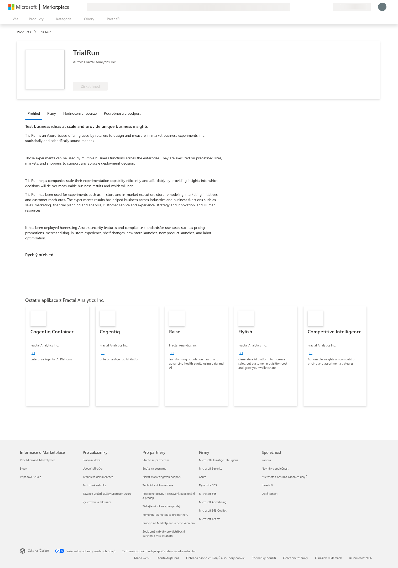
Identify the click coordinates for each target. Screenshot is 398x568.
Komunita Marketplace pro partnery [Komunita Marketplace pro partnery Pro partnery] (165, 515)
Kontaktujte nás (168, 558)
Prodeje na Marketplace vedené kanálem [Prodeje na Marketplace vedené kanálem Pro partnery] (169, 523)
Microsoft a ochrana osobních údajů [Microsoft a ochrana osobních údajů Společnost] (284, 477)
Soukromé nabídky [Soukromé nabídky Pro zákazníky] (94, 485)
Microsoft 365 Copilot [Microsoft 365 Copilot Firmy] (213, 510)
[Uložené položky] (322, 7)
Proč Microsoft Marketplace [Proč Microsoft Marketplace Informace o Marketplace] (37, 460)
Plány (51, 113)
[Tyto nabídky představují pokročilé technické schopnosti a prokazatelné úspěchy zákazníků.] (90, 74)
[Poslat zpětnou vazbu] (310, 7)
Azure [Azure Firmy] (202, 477)
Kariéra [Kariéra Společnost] (266, 460)
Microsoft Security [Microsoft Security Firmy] (210, 468)
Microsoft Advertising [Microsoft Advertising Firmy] (212, 502)
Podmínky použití (264, 558)
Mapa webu (142, 558)
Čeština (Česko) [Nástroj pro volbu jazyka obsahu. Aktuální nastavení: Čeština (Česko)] (38, 550)
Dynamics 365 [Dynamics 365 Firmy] (208, 485)
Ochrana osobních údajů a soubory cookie (215, 558)
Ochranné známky (295, 558)
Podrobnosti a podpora (122, 113)
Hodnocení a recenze (80, 113)
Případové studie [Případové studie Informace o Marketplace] (30, 477)
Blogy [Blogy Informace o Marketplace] (23, 468)
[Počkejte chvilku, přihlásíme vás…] (382, 7)
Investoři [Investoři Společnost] (267, 485)
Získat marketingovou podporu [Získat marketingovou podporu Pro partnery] (162, 477)
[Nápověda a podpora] (316, 7)
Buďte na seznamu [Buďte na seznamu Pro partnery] (154, 468)
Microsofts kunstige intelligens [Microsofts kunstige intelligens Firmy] (218, 460)
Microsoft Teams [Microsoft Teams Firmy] (209, 519)
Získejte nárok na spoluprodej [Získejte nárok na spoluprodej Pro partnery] (161, 506)
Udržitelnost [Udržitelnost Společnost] (269, 494)
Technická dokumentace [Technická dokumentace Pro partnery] (158, 485)
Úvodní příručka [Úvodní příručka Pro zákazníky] (93, 468)
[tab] (35, 113)
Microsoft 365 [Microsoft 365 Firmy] (208, 494)
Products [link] (24, 31)
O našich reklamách (328, 558)
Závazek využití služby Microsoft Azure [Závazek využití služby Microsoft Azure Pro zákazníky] (107, 494)
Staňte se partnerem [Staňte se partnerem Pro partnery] (156, 460)
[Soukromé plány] (329, 7)
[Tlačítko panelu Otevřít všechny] (14, 19)
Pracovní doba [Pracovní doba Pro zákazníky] (92, 460)
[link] (57, 356)
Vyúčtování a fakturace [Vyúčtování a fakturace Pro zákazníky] (97, 502)
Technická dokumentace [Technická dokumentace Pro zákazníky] (98, 477)
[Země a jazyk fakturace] (352, 7)
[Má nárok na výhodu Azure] (130, 74)
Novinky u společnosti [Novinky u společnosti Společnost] (275, 468)
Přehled (34, 113)
